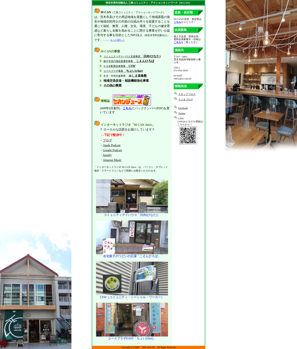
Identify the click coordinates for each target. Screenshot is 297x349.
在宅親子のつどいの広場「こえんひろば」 (132, 255)
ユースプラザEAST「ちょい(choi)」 (132, 337)
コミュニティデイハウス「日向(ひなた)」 (132, 213)
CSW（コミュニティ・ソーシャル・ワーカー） (132, 296)
